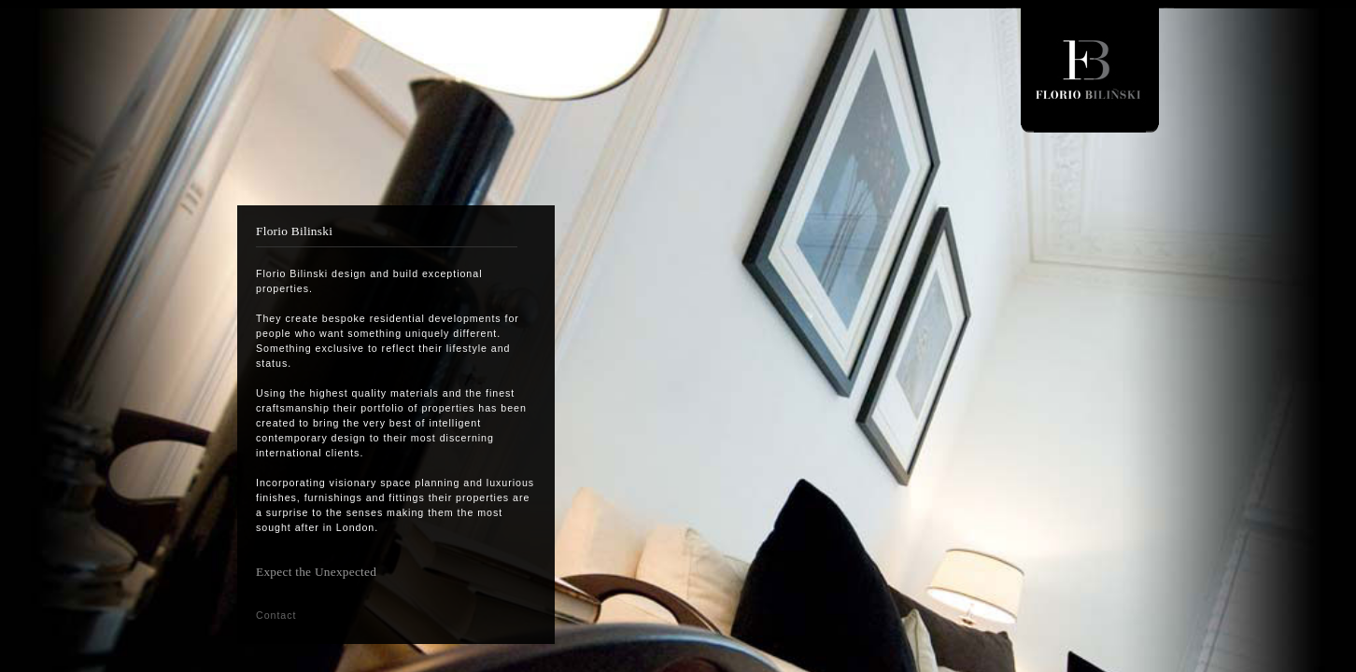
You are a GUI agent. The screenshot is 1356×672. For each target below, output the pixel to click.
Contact (276, 615)
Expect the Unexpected (316, 572)
